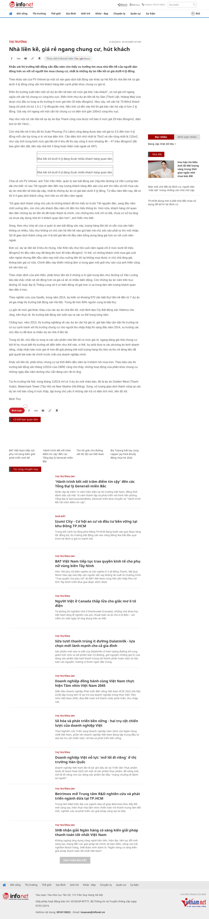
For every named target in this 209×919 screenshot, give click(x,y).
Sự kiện (150, 13)
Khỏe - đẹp (101, 13)
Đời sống (22, 13)
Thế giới (56, 13)
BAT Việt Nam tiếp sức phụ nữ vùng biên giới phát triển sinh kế (22, 454)
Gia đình (71, 13)
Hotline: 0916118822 (153, 5)
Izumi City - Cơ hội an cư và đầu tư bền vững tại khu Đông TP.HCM (96, 523)
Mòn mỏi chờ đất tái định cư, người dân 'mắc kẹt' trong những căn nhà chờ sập (171, 188)
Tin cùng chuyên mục (26, 469)
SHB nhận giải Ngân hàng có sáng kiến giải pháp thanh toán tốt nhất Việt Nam (96, 832)
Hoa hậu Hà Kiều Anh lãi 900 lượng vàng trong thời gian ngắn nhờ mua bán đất (188, 169)
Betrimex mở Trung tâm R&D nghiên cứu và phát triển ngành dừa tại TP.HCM (97, 796)
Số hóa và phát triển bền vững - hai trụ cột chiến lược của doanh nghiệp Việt (96, 723)
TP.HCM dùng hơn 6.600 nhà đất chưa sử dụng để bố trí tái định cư (172, 202)
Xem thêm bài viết (75, 860)
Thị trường (39, 13)
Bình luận (17, 410)
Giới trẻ (85, 13)
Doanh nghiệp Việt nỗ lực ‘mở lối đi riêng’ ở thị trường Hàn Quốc (95, 759)
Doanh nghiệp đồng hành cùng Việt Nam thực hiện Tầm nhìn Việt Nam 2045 (94, 683)
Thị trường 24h (65, 476)
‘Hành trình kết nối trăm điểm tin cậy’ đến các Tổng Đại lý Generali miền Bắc (95, 483)
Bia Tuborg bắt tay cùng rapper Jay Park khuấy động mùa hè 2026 (124, 454)
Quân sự (135, 13)
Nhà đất (60, 516)
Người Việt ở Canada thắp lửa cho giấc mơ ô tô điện (95, 603)
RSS (195, 13)
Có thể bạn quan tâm (25, 419)
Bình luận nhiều (187, 137)
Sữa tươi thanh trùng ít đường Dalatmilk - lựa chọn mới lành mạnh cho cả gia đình (95, 643)
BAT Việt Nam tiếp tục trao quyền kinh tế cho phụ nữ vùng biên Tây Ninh (97, 563)
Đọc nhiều (161, 137)
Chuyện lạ (119, 13)
